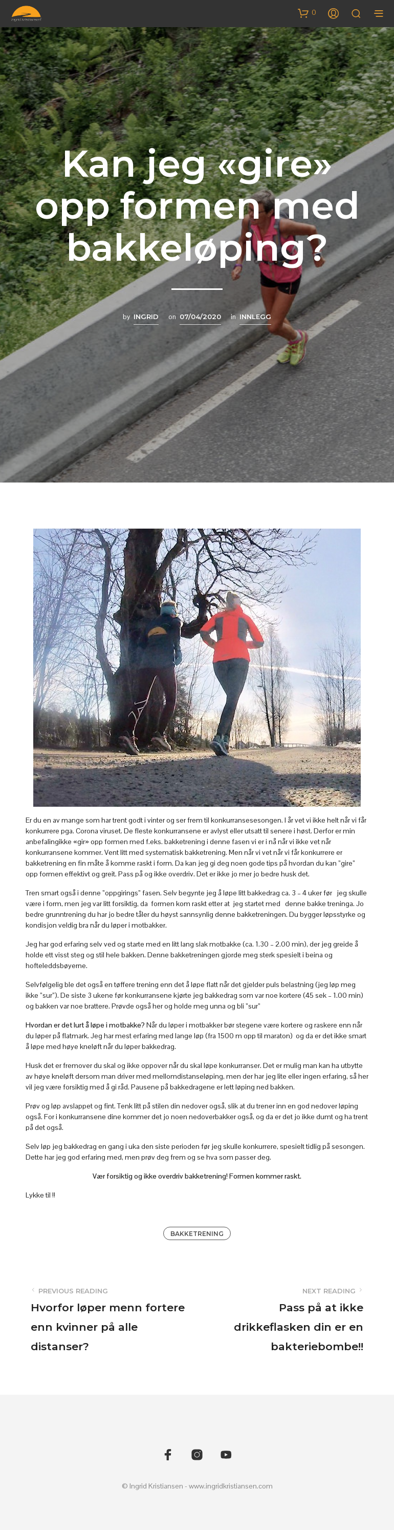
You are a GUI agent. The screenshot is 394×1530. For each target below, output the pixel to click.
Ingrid (146, 316)
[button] (307, 13)
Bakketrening (197, 1234)
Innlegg (255, 316)
